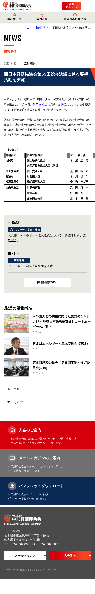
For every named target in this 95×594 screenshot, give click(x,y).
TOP (28, 27)
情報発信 (42, 27)
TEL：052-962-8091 (18, 544)
